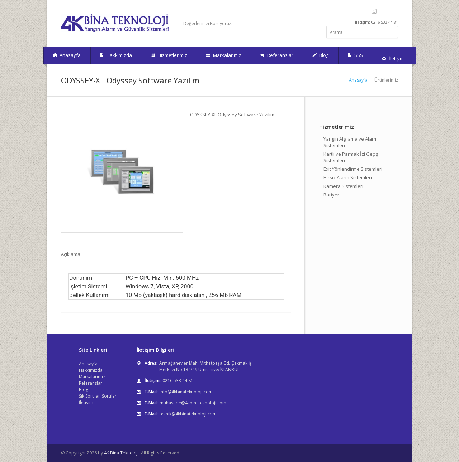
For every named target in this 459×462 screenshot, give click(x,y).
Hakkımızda (116, 55)
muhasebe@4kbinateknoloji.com (193, 403)
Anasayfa (67, 55)
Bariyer (331, 194)
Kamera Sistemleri (343, 186)
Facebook (365, 11)
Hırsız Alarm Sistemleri (347, 177)
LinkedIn (393, 11)
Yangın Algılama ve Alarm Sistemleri (350, 142)
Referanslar (276, 55)
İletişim (393, 58)
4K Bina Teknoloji (121, 453)
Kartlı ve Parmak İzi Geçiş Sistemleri (350, 157)
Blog (320, 55)
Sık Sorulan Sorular (98, 396)
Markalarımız (223, 55)
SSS (355, 55)
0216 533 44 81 (177, 381)
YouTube (383, 11)
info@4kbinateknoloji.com (186, 392)
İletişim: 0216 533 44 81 (376, 22)
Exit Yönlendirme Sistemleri (352, 169)
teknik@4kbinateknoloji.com (188, 414)
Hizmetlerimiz (169, 55)
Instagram (374, 11)
